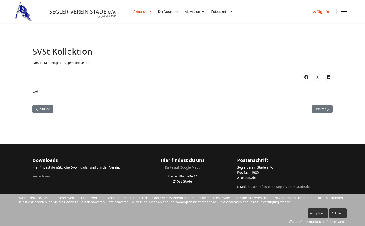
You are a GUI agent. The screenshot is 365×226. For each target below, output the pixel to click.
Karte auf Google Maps (182, 167)
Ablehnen (338, 213)
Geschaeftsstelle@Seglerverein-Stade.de (279, 186)
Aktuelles (140, 11)
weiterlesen (41, 176)
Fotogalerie (219, 11)
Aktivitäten (192, 11)
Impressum (335, 221)
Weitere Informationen (306, 221)
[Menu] (344, 11)
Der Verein (165, 11)
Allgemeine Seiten (76, 63)
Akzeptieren (318, 213)
